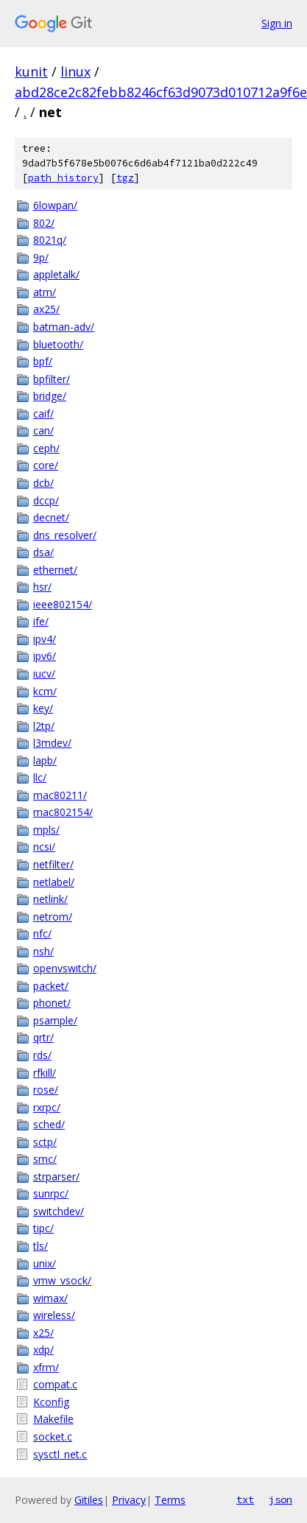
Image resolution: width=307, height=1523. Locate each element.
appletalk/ (56, 274)
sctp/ (45, 1142)
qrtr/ (43, 1037)
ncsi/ (44, 847)
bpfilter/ (51, 379)
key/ (43, 708)
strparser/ (56, 1176)
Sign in (276, 23)
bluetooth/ (58, 344)
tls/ (40, 1246)
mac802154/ (63, 812)
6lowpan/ (55, 205)
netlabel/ (53, 882)
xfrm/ (46, 1367)
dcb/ (43, 483)
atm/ (44, 292)
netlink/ (50, 899)
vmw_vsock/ (62, 1280)
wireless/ (54, 1315)
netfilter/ (53, 864)
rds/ (42, 1055)
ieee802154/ (62, 604)
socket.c (52, 1436)
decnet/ (51, 517)
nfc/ (42, 933)
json (280, 1499)
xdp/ (43, 1350)
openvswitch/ (64, 968)
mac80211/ (60, 795)
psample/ (55, 1020)
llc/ (39, 777)
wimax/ (50, 1298)
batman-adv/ (63, 327)
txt (245, 1499)
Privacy (129, 1500)
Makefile (53, 1419)
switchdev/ (58, 1211)
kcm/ (45, 691)
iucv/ (44, 673)
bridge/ (49, 396)
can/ (43, 430)
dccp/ (46, 500)
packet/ (50, 986)
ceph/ (46, 448)
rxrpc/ (46, 1107)
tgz (125, 178)
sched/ (49, 1124)
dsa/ (43, 552)
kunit (31, 71)
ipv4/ (44, 639)
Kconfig (51, 1402)
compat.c (55, 1384)
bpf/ (42, 361)
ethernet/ (55, 570)
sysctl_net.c (60, 1454)
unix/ (44, 1263)
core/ (45, 465)
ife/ (41, 621)
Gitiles (88, 1500)
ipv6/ (44, 656)
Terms (170, 1500)
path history (63, 178)
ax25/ (46, 309)
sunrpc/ (50, 1193)
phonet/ (52, 1003)
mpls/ (46, 830)
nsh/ (43, 951)
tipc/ (43, 1228)
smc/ (45, 1159)
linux (75, 71)
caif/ (43, 414)
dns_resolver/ (64, 535)
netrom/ (52, 917)
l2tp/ (43, 726)
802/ (43, 223)
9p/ (41, 257)
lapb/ (45, 760)
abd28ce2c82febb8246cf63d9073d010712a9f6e (161, 92)
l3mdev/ (52, 743)
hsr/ (42, 587)
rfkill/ (44, 1073)
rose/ (45, 1090)
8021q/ (49, 240)
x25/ (43, 1333)
